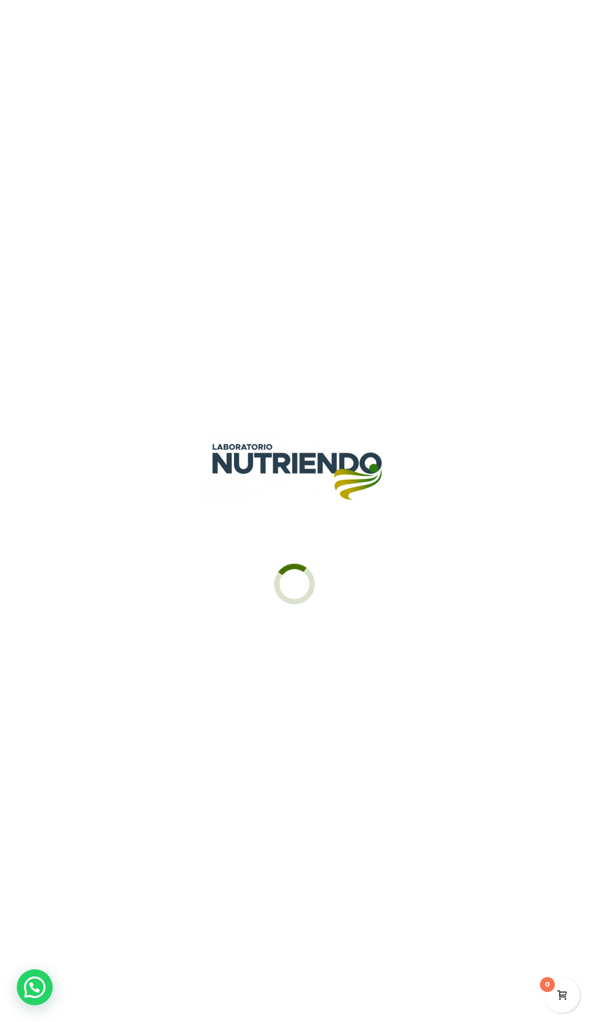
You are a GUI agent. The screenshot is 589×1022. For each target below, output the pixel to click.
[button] (35, 987)
